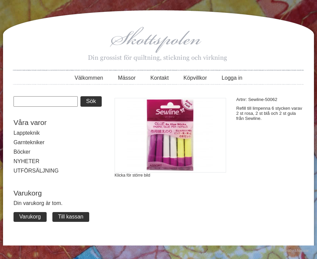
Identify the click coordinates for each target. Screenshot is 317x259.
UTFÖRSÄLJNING (36, 171)
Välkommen (89, 78)
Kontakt (159, 78)
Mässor (127, 78)
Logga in (232, 78)
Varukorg (30, 216)
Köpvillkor (195, 78)
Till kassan (70, 216)
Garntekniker (29, 142)
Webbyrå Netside (296, 251)
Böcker (22, 152)
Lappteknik (27, 133)
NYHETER (26, 161)
